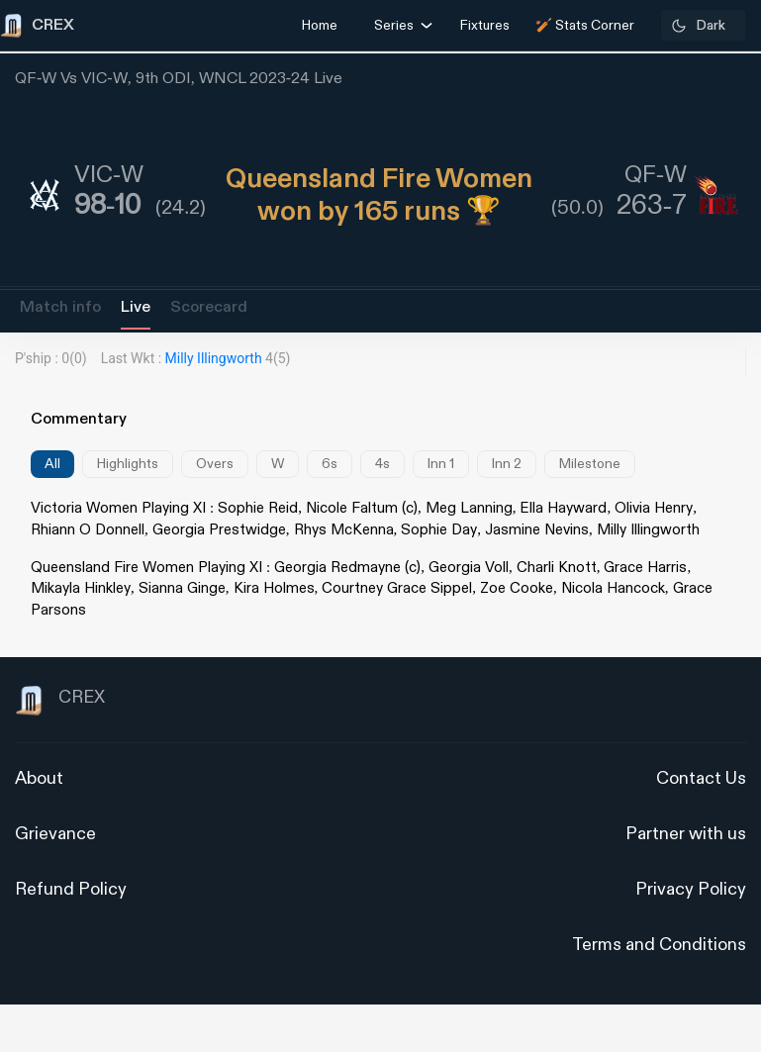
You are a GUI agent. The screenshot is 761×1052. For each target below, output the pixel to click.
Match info (60, 307)
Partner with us (685, 833)
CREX (60, 701)
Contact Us (701, 778)
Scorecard (208, 307)
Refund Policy (71, 889)
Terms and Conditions (659, 944)
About (39, 778)
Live (135, 307)
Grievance (55, 833)
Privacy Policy (690, 889)
